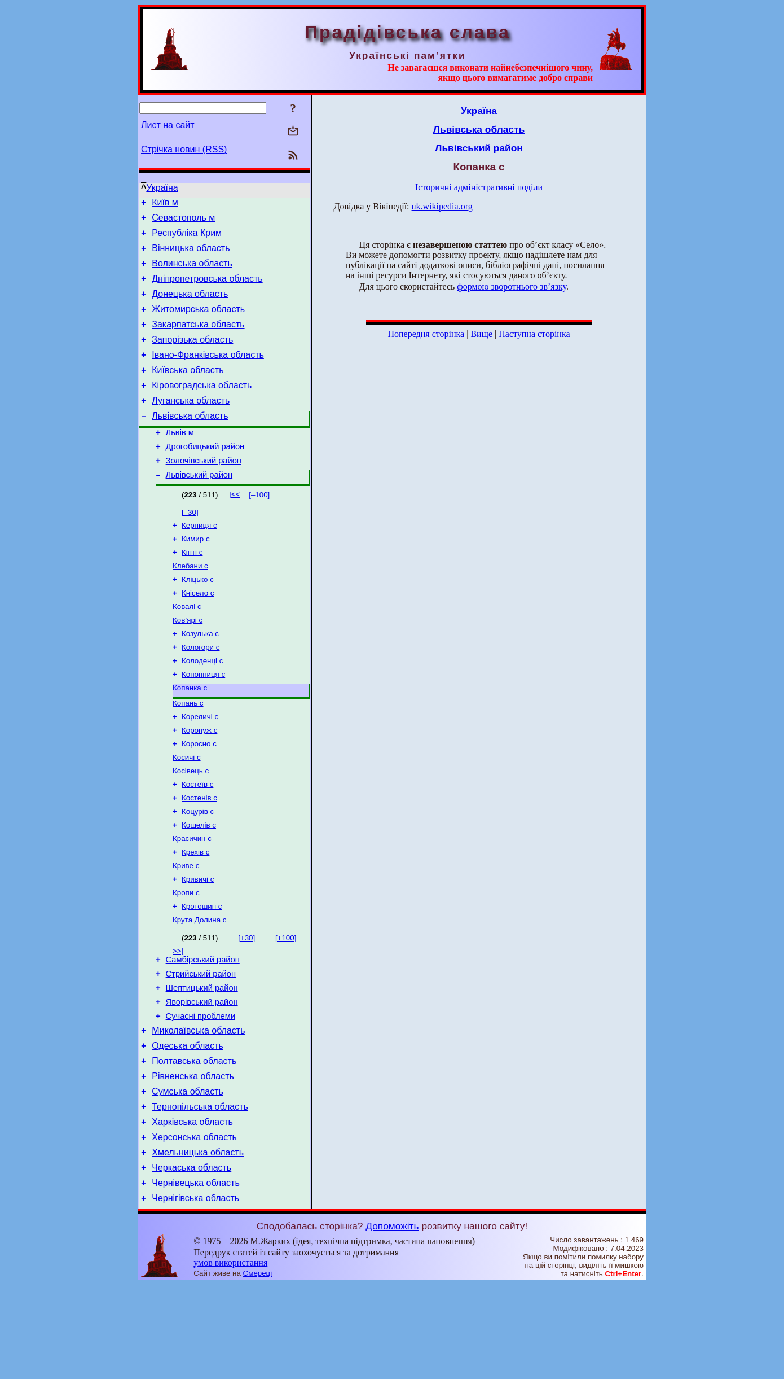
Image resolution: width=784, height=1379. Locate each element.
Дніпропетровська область (207, 289)
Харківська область (192, 1208)
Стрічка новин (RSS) (184, 149)
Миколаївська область (198, 1106)
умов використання (230, 1357)
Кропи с (186, 956)
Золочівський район (203, 491)
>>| (178, 1017)
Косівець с (191, 824)
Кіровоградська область (202, 407)
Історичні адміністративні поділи (479, 187)
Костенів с (199, 854)
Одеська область (187, 1123)
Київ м (165, 204)
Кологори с (200, 690)
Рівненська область (193, 1157)
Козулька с (200, 676)
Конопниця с (203, 720)
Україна (162, 187)
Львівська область (190, 441)
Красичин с (192, 898)
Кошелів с (199, 883)
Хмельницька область (198, 1242)
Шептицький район (202, 1058)
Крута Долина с (199, 986)
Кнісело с (198, 632)
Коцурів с (198, 868)
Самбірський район (203, 1027)
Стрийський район (201, 1043)
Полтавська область (194, 1140)
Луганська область (191, 424)
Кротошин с (202, 971)
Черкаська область (191, 1259)
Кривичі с (198, 942)
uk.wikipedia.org (442, 206)
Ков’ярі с (187, 661)
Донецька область (190, 305)
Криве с (186, 927)
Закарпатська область (198, 339)
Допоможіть (392, 1321)
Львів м (180, 459)
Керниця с (199, 558)
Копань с (188, 751)
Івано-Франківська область (208, 373)
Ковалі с (187, 646)
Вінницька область (191, 255)
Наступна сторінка (534, 334)
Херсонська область (194, 1225)
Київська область (187, 390)
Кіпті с (192, 588)
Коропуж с (199, 780)
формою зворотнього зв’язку (511, 286)
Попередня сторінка (425, 334)
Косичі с (187, 809)
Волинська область (192, 272)
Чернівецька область (196, 1276)
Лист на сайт (168, 125)
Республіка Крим (187, 238)
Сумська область (187, 1174)
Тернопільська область (200, 1191)
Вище (481, 334)
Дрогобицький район (205, 475)
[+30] (246, 1004)
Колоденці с (202, 705)
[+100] (285, 1004)
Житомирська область (198, 322)
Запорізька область (192, 356)
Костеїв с (197, 839)
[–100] (259, 527)
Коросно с (199, 795)
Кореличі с (200, 765)
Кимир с (196, 573)
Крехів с (195, 912)
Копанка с (190, 734)
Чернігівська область (195, 1293)
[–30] (190, 544)
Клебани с (190, 602)
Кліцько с (198, 617)
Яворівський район (202, 1074)
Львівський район (199, 506)
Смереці (257, 1368)
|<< (234, 526)
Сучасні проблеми (200, 1090)
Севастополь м (183, 221)
